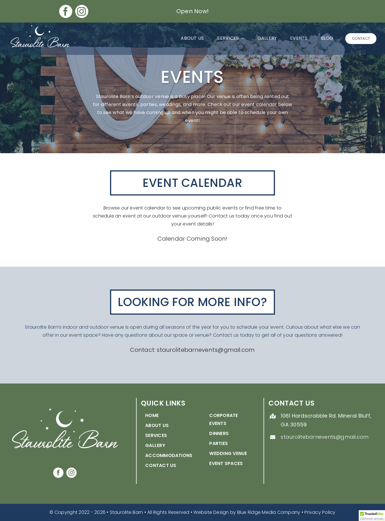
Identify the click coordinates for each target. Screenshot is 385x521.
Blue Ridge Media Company (268, 512)
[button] (372, 515)
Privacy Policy (319, 512)
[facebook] (65, 11)
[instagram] (81, 11)
